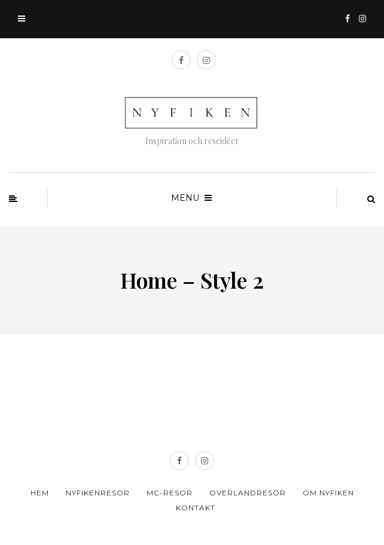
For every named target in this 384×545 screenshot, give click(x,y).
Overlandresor (247, 492)
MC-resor (170, 492)
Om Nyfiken (328, 492)
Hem (40, 492)
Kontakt (195, 507)
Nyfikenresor (98, 492)
